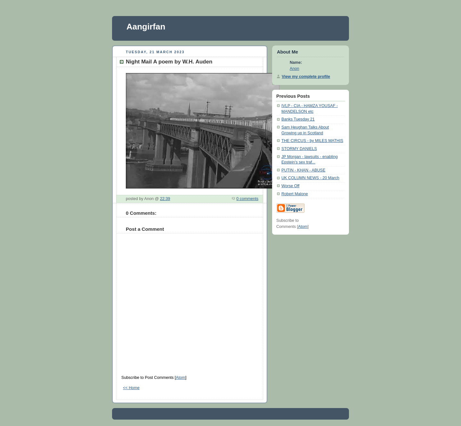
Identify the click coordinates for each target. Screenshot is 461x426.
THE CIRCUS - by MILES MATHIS (312, 140)
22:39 (165, 198)
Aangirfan (145, 26)
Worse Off (290, 186)
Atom (180, 377)
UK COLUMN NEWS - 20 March (310, 178)
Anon (294, 68)
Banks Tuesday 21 (298, 119)
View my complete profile (306, 76)
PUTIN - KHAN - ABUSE (303, 170)
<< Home (131, 388)
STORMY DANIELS (299, 148)
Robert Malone (294, 194)
